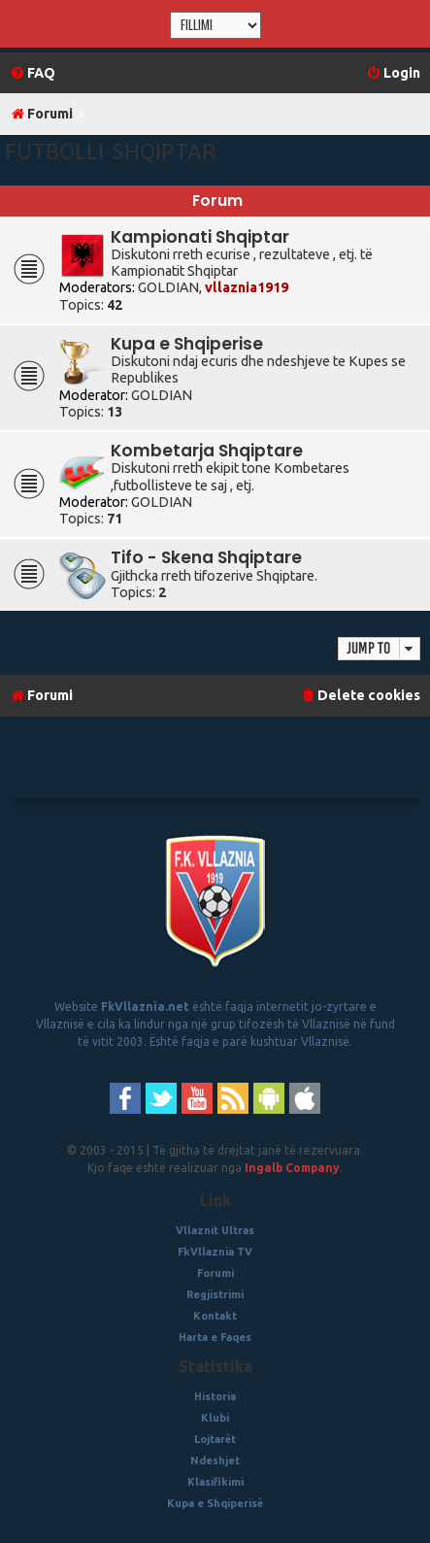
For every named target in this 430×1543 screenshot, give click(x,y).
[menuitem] (32, 73)
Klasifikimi (215, 1482)
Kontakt (215, 1316)
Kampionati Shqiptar (200, 237)
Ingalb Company (292, 1167)
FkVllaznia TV (215, 1252)
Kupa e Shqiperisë (215, 1503)
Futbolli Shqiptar (110, 151)
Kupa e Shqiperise (187, 343)
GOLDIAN (168, 287)
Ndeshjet (215, 1460)
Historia (215, 1396)
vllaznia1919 (246, 287)
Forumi (215, 1273)
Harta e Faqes (215, 1337)
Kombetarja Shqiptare (207, 450)
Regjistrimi (215, 1294)
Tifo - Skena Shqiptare (206, 557)
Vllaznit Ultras (215, 1230)
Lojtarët (215, 1439)
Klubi (215, 1418)
